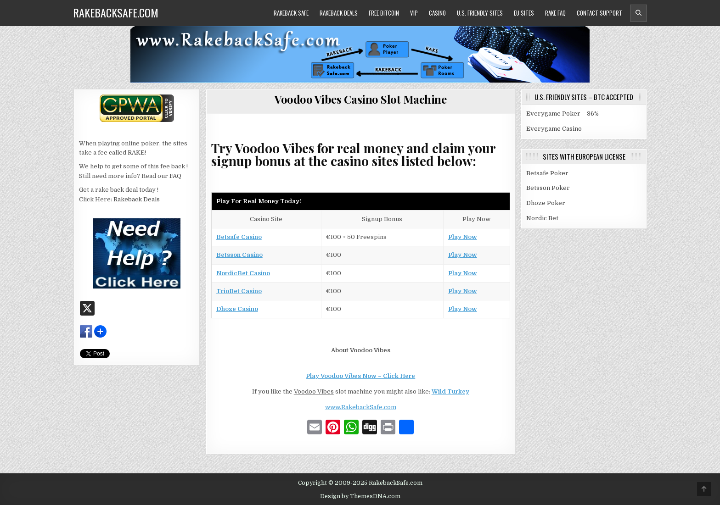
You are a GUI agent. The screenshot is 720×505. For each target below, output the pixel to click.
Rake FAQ (555, 12)
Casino (437, 12)
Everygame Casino (554, 128)
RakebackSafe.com (115, 12)
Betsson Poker (548, 187)
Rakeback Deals (339, 12)
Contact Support (599, 12)
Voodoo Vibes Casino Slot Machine (360, 99)
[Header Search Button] (638, 13)
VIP (414, 12)
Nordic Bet (542, 218)
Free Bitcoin (384, 12)
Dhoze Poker (545, 203)
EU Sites (524, 12)
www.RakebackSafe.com (360, 407)
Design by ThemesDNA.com (360, 496)
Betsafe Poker (547, 173)
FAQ (175, 175)
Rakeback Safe (291, 12)
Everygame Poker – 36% (562, 113)
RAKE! (137, 152)
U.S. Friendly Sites (480, 12)
